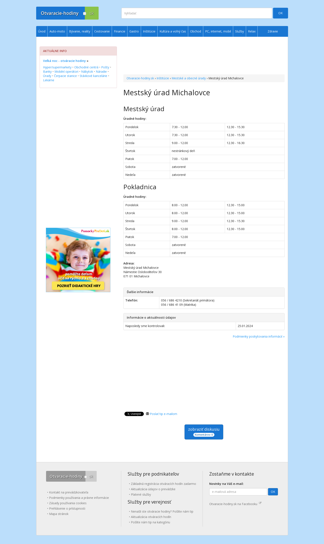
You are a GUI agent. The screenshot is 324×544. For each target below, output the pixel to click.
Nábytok (87, 71)
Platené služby (141, 494)
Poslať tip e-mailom (163, 414)
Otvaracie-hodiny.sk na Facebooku (235, 504)
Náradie (101, 71)
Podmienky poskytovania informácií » (259, 336)
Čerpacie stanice (65, 76)
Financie (119, 31)
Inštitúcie (163, 78)
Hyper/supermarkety (57, 67)
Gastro (134, 31)
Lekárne (48, 80)
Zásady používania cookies (68, 503)
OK (280, 13)
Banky (47, 71)
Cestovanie (102, 31)
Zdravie (273, 31)
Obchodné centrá (86, 67)
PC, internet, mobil (218, 31)
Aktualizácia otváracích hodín (151, 517)
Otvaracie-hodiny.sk (140, 78)
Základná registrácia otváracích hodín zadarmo (163, 484)
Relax (252, 31)
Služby (239, 31)
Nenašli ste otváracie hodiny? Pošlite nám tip (162, 511)
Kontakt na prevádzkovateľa (68, 492)
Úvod (41, 31)
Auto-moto (57, 31)
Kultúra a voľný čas (173, 31)
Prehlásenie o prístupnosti (67, 508)
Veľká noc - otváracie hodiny (64, 61)
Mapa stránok (58, 514)
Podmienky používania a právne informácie (79, 498)
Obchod (195, 31)
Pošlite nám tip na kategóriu (150, 522)
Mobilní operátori (66, 71)
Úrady (47, 76)
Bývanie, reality (79, 31)
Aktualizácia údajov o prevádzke (153, 489)
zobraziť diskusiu (204, 432)
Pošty (105, 67)
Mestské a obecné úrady (189, 78)
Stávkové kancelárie (93, 76)
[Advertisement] (204, 56)
